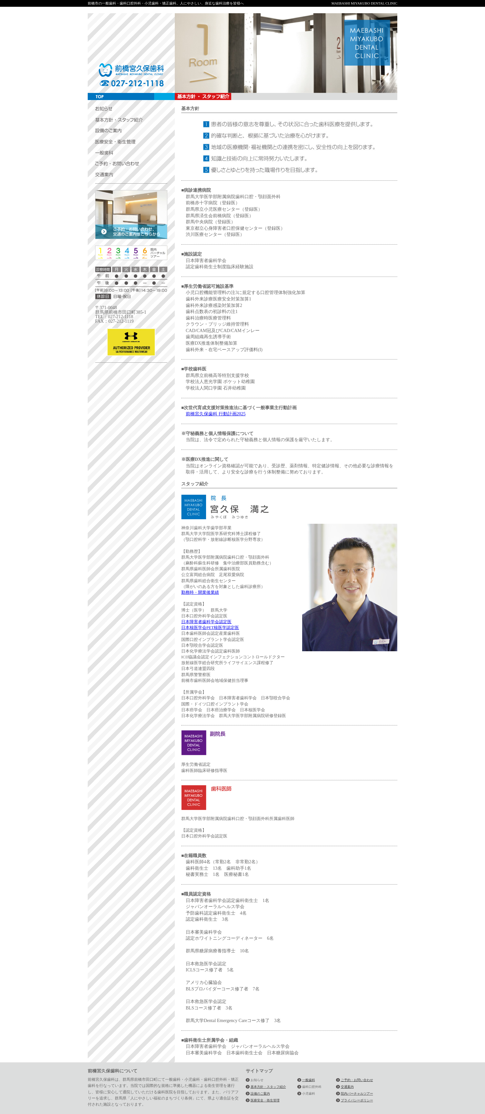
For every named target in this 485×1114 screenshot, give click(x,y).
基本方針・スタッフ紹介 (268, 1087)
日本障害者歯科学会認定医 (206, 621)
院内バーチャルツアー (357, 1093)
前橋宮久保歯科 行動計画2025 (216, 413)
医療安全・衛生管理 (265, 1100)
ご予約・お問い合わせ (357, 1080)
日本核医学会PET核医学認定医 (210, 627)
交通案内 (347, 1087)
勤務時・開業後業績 (200, 592)
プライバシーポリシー (357, 1100)
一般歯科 (308, 1080)
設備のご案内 (260, 1093)
